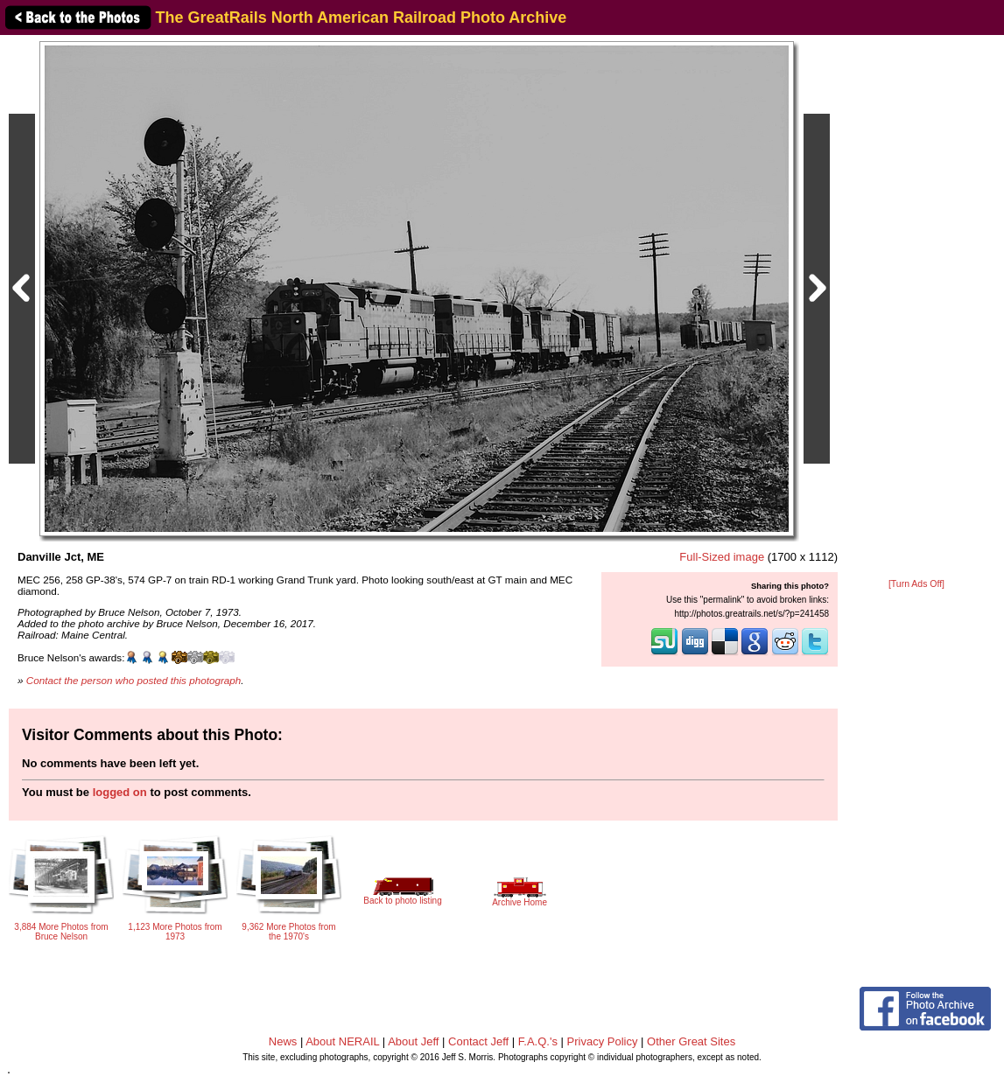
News (283, 1041)
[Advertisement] (916, 307)
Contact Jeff (478, 1041)
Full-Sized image (721, 556)
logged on (120, 792)
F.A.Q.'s (538, 1041)
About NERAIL (342, 1041)
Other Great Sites (691, 1041)
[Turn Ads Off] (916, 584)
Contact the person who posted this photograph (134, 680)
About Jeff (413, 1041)
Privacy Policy (602, 1041)
